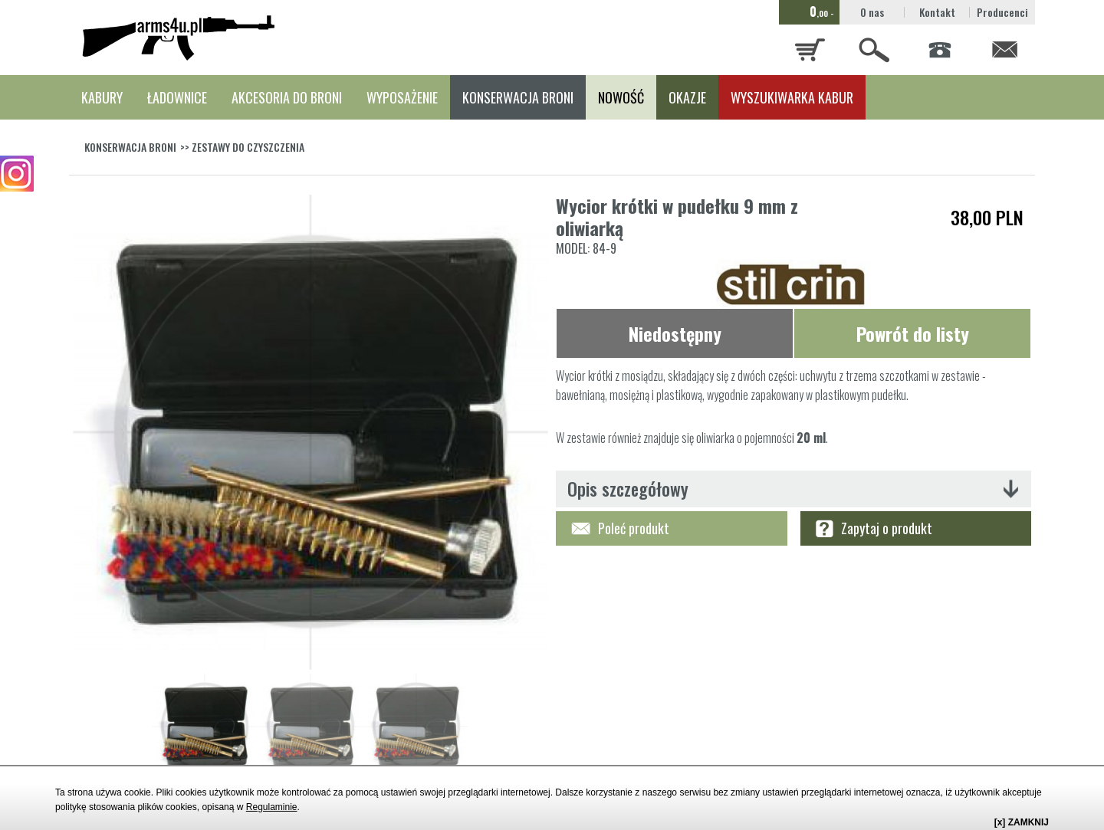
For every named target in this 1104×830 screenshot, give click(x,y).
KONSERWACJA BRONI (517, 97)
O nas (872, 12)
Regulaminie (271, 807)
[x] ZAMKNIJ (1021, 822)
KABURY (102, 97)
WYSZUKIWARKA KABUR (792, 97)
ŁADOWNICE (177, 97)
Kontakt (937, 12)
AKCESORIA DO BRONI (287, 97)
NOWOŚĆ (621, 97)
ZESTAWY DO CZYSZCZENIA (248, 147)
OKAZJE (687, 97)
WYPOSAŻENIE (402, 97)
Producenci (1002, 12)
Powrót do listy (912, 333)
